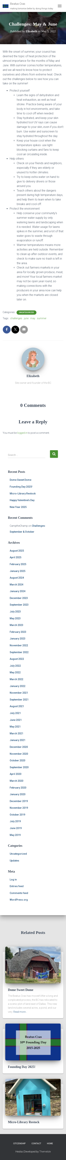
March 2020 (16, 780)
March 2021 (16, 733)
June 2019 (16, 828)
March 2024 (16, 584)
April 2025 (15, 557)
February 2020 (18, 787)
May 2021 (15, 726)
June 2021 (16, 720)
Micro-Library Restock (23, 493)
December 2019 (19, 801)
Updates (14, 860)
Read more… (20, 1011)
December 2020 (19, 747)
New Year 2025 (18, 507)
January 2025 (17, 571)
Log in (13, 879)
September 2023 (19, 604)
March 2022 (16, 679)
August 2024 (17, 577)
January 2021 (17, 740)
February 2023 (18, 632)
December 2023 (19, 598)
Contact (36, 1143)
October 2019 (17, 814)
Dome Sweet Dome (20, 479)
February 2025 (18, 564)
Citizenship (19, 1143)
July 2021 (15, 713)
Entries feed (17, 886)
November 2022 (19, 645)
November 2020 (19, 753)
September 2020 (19, 767)
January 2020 (17, 794)
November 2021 (19, 692)
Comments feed (19, 893)
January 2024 (17, 591)
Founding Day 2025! (21, 486)
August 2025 (17, 550)
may (32, 318)
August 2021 (17, 706)
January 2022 (17, 686)
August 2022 (17, 659)
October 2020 (17, 760)
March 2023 (16, 625)
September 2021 (19, 699)
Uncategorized (26, 312)
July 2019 (15, 821)
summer (41, 318)
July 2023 (15, 611)
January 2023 (17, 638)
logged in (22, 432)
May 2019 (15, 835)
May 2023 (15, 618)
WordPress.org (19, 899)
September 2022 (19, 652)
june (26, 318)
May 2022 (15, 672)
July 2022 (15, 665)
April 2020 (15, 774)
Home (50, 1143)
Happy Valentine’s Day (22, 500)
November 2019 (19, 807)
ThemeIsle (45, 1151)
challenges (16, 318)
